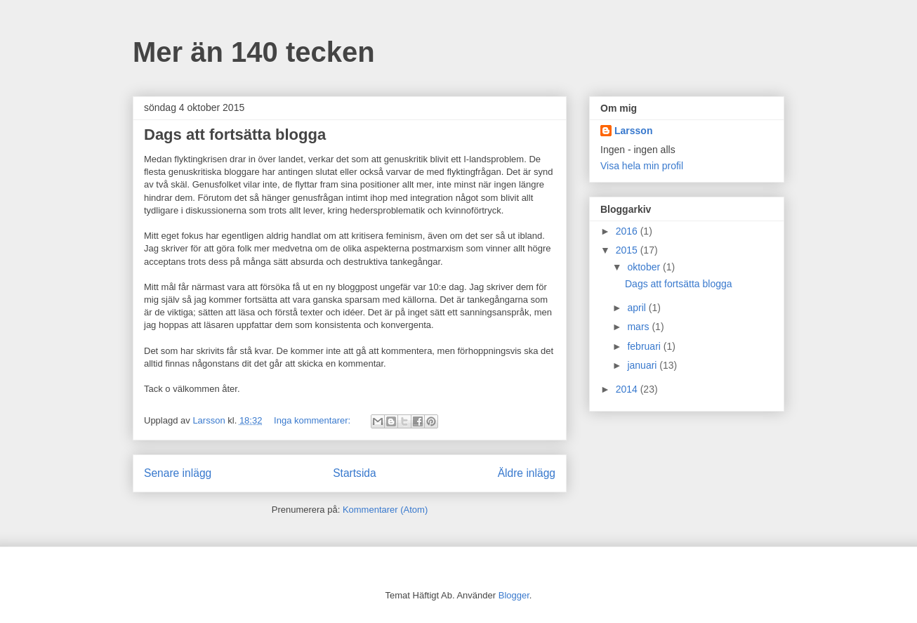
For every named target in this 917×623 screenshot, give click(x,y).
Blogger (514, 595)
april (637, 307)
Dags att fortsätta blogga (235, 134)
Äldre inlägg (526, 473)
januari (643, 365)
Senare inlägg (177, 473)
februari (645, 346)
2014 (628, 389)
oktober (645, 267)
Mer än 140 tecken (254, 52)
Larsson (633, 130)
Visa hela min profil (641, 165)
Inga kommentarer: (313, 420)
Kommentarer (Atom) (385, 509)
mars (639, 326)
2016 (628, 231)
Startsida (354, 473)
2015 (628, 250)
